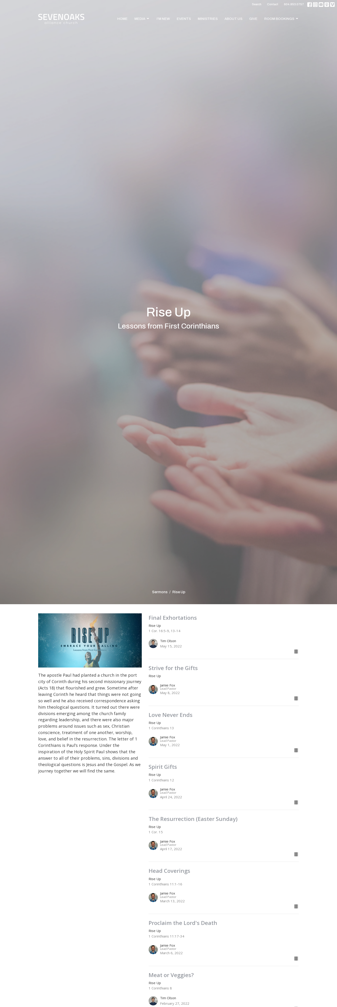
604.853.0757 (294, 4)
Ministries (208, 19)
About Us (233, 19)
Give (253, 19)
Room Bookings (281, 18)
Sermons (160, 592)
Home (122, 19)
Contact (272, 4)
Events (184, 19)
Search (256, 4)
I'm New (163, 19)
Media (142, 18)
